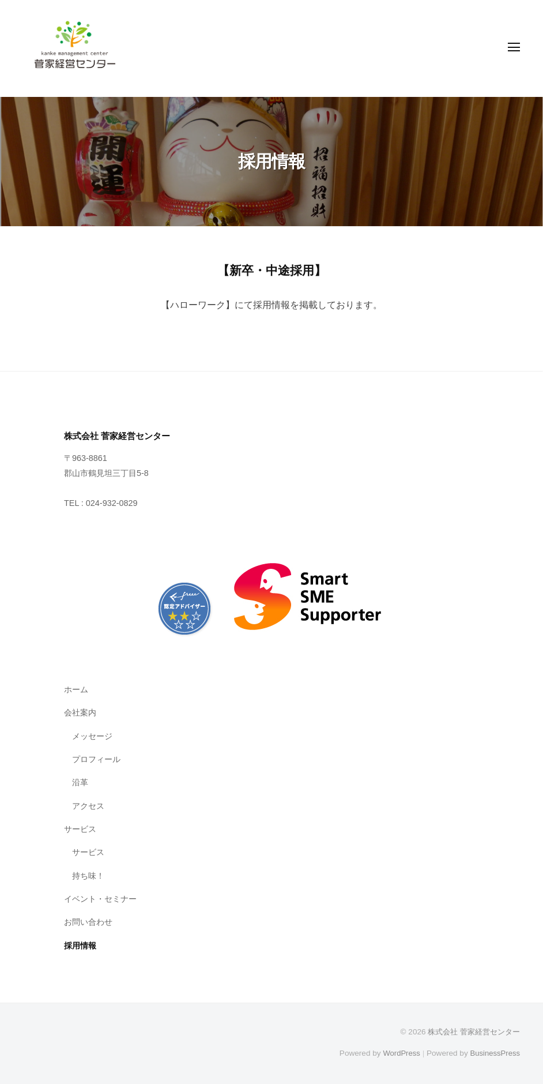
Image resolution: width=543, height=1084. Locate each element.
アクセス (88, 805)
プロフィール (96, 758)
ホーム (76, 688)
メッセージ (92, 735)
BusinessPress (494, 1052)
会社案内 (80, 712)
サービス (80, 828)
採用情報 (80, 945)
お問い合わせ (88, 921)
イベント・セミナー (100, 898)
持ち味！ (88, 875)
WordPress (398, 1052)
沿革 (80, 781)
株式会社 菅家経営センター (470, 1031)
